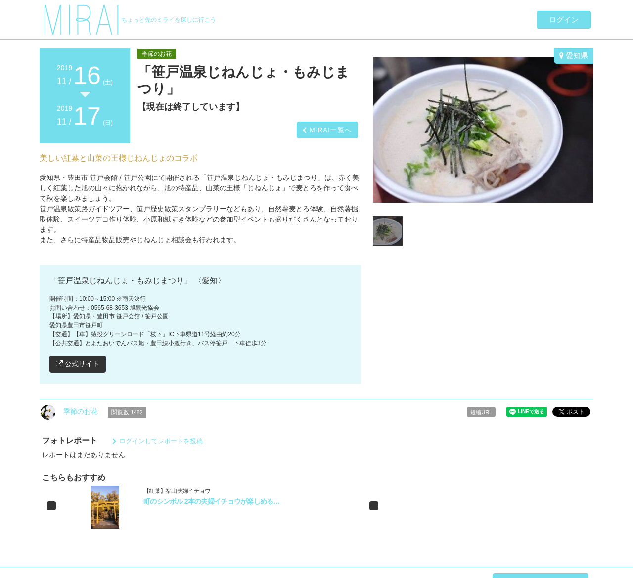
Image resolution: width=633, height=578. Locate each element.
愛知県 (573, 55)
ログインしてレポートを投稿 (161, 441)
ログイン (564, 19)
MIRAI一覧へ (331, 129)
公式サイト (77, 364)
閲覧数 (127, 412)
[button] (51, 505)
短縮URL (481, 412)
